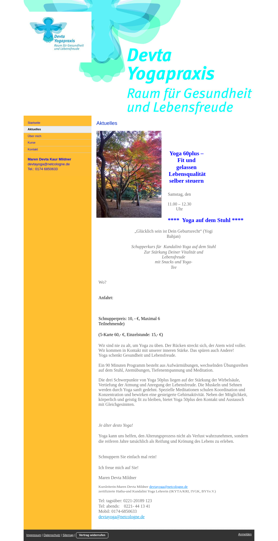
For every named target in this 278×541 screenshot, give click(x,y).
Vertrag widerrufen (92, 535)
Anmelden (245, 534)
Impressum (33, 535)
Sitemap (68, 535)
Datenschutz (51, 535)
